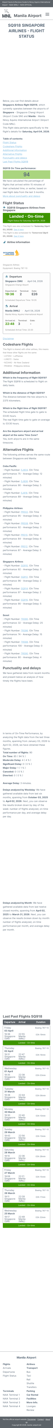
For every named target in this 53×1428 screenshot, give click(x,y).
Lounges (31, 1406)
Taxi (29, 1375)
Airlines (31, 1364)
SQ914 (24, 588)
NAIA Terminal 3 (11, 1402)
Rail (28, 1379)
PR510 (24, 534)
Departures (9, 1371)
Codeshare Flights (12, 146)
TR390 (24, 619)
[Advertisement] (26, 69)
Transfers (31, 1387)
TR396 (24, 630)
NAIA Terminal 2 (11, 1398)
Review (30, 1410)
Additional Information (15, 150)
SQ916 (24, 599)
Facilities (31, 1398)
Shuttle (30, 1383)
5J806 (24, 481)
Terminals (8, 1391)
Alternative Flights (12, 154)
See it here (19, 229)
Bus (28, 1371)
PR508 (24, 523)
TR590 (24, 653)
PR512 (24, 546)
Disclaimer (31, 1419)
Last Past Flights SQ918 (15, 161)
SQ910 (24, 565)
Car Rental (32, 1394)
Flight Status (9, 142)
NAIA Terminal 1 (11, 1394)
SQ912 (24, 577)
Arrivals (7, 1368)
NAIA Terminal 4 (11, 1406)
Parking (31, 1391)
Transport (32, 1368)
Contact (40, 1419)
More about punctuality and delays (21, 196)
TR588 (24, 642)
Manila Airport (28, 16)
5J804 (24, 469)
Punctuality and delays (15, 157)
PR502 (24, 512)
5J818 (24, 492)
